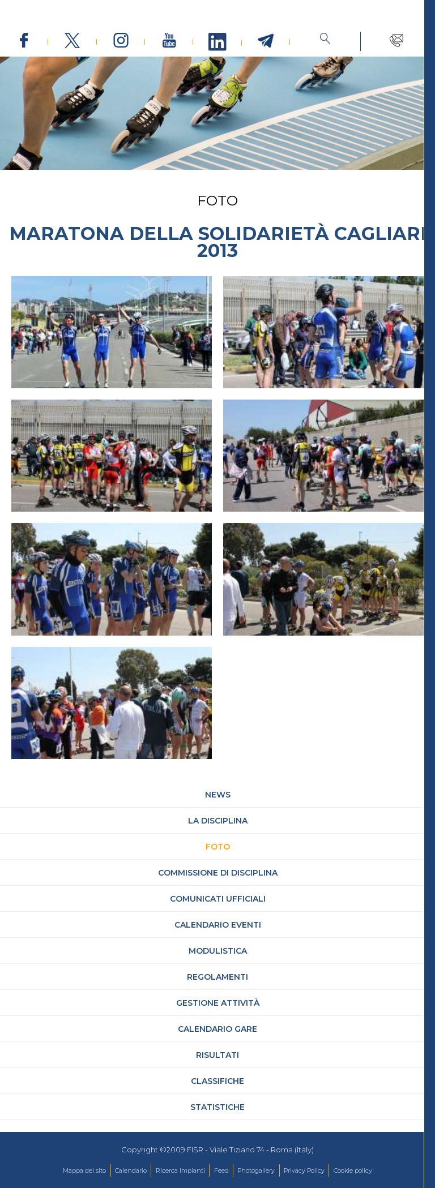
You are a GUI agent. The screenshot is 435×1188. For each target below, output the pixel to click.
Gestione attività (217, 1015)
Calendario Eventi (217, 937)
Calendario (131, 1170)
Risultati (217, 1067)
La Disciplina (218, 832)
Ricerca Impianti (180, 1170)
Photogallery (256, 1170)
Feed (221, 1170)
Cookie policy (353, 1170)
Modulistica (218, 963)
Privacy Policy (304, 1170)
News (218, 806)
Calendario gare (217, 1041)
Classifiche (217, 1093)
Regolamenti (217, 989)
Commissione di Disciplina (218, 885)
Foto (218, 859)
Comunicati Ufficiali (218, 911)
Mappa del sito (84, 1170)
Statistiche (217, 1119)
